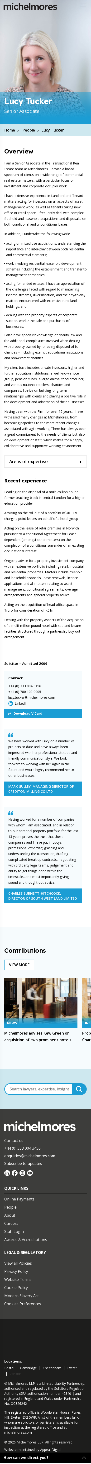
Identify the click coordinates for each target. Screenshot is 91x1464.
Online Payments (19, 1199)
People (29, 130)
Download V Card (25, 713)
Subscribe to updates (23, 1163)
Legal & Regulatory (25, 1252)
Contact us (13, 1140)
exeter (72, 1368)
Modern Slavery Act (21, 1295)
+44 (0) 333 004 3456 (24, 686)
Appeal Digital (50, 1449)
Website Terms (17, 1279)
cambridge (28, 1368)
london (15, 1373)
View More (19, 964)
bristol (9, 1368)
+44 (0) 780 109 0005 (24, 691)
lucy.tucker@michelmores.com (31, 697)
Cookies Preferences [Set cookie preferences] (22, 1303)
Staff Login (14, 1231)
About (9, 1215)
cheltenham (52, 1368)
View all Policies (18, 1263)
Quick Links (16, 1188)
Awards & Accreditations (25, 1239)
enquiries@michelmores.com (29, 1155)
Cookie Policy (16, 1287)
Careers (11, 1223)
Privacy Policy (16, 1271)
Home (9, 130)
